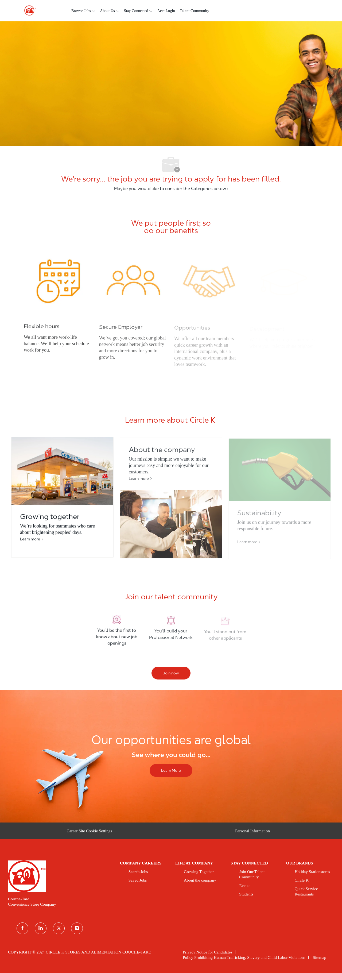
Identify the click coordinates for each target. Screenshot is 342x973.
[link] (60, 876)
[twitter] (59, 928)
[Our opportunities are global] (171, 756)
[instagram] (77, 928)
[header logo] (28, 10)
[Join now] (171, 673)
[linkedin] (40, 928)
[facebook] (22, 928)
